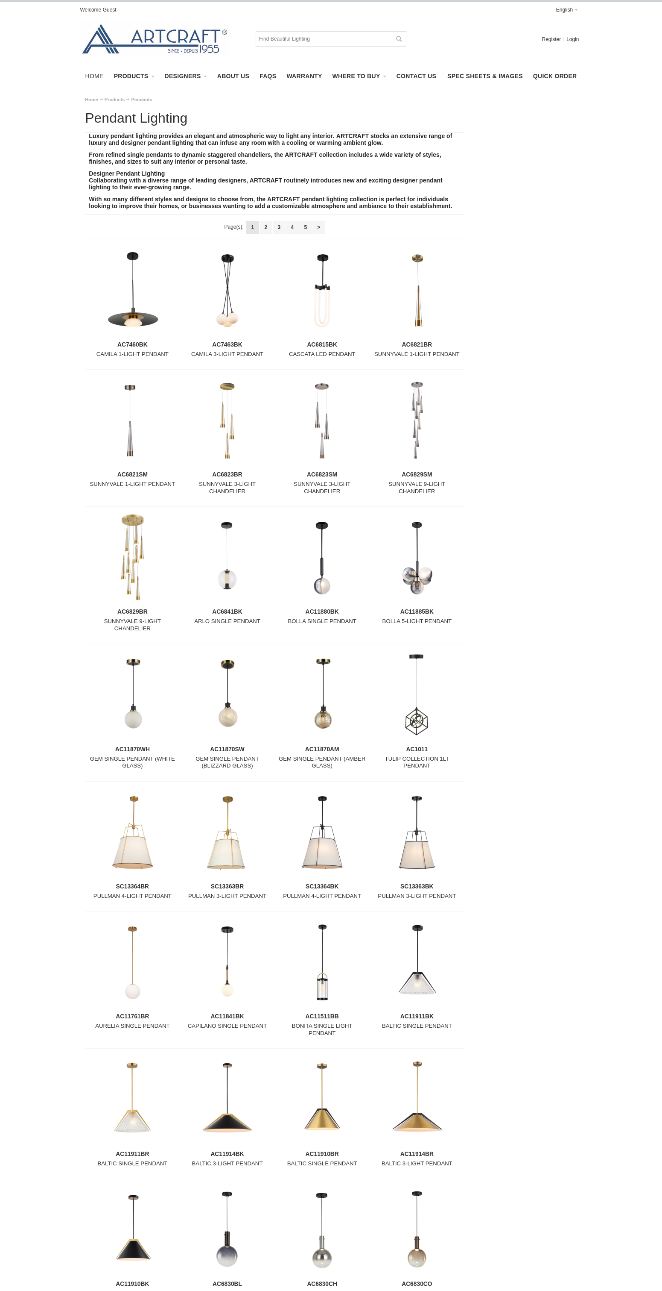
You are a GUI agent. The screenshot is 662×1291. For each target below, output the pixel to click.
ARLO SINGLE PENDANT (227, 621)
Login (572, 39)
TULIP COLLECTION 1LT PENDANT (417, 762)
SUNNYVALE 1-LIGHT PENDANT (417, 354)
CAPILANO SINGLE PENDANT (227, 1026)
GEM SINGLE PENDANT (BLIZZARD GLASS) (227, 762)
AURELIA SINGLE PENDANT (132, 1026)
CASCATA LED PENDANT (322, 354)
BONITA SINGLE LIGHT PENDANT (322, 1029)
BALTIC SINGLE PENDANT (417, 1026)
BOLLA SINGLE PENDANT (322, 621)
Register (551, 39)
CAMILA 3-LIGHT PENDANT (227, 354)
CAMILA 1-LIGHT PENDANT (132, 354)
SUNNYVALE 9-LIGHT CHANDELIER (416, 487)
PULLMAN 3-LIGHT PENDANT (227, 896)
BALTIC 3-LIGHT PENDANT (227, 1163)
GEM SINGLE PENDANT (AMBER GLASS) (322, 762)
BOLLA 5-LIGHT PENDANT (417, 621)
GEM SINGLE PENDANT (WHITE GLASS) (132, 762)
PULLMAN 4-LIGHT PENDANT (132, 896)
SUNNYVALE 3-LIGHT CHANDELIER (227, 487)
